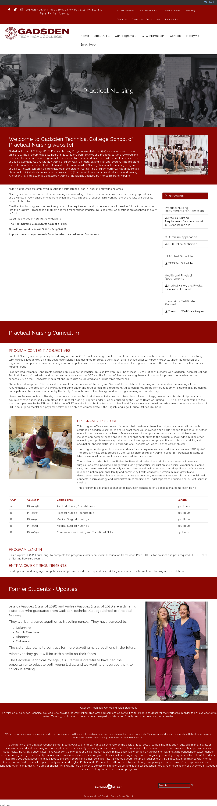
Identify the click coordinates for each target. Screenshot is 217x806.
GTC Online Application (181, 244)
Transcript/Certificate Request (185, 311)
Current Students (171, 10)
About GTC (102, 35)
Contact (175, 35)
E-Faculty (190, 10)
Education (121, 19)
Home (84, 35)
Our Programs (126, 35)
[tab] (185, 196)
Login (210, 1)
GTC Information (153, 35)
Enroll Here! (88, 44)
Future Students (148, 10)
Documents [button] (174, 195)
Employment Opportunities (146, 19)
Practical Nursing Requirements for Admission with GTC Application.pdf (185, 221)
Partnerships (171, 19)
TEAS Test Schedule (179, 263)
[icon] (9, 9)
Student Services (125, 10)
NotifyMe (192, 35)
